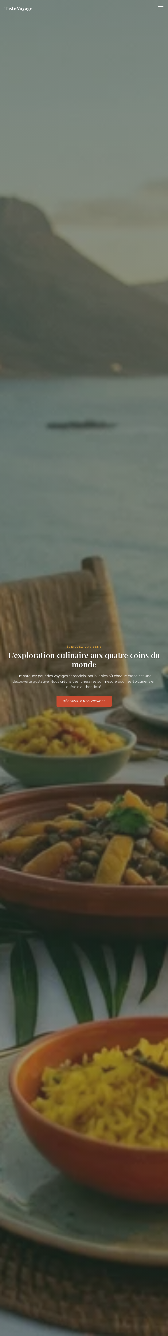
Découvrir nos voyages (84, 701)
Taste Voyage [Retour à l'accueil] (18, 8)
